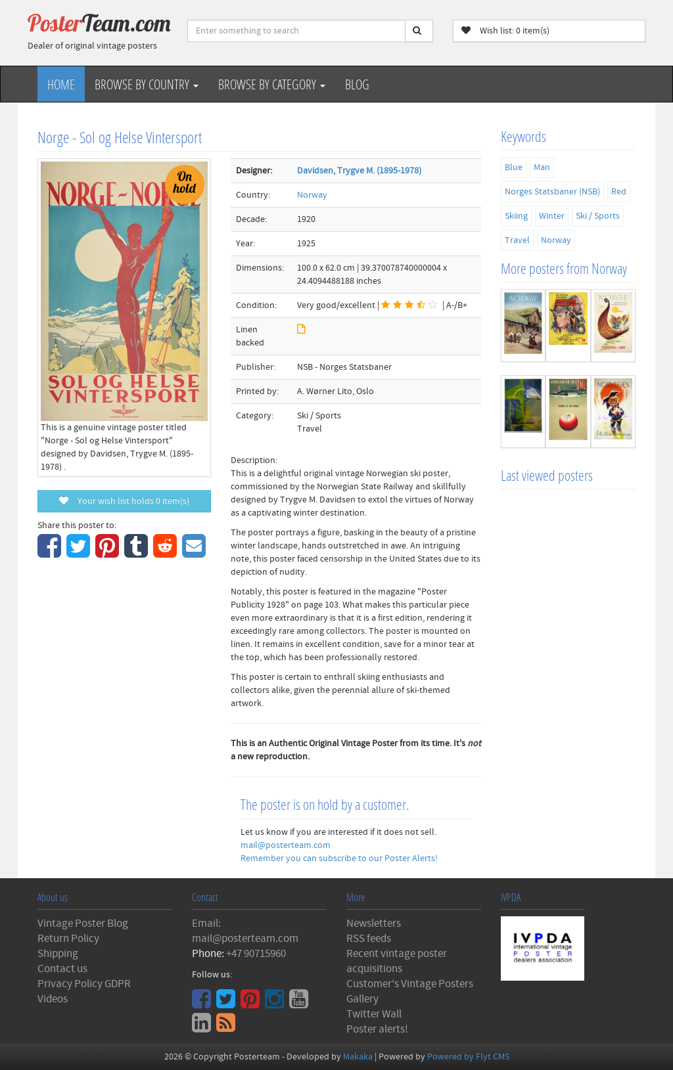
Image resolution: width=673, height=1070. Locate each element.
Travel (517, 240)
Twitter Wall (374, 1014)
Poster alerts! (377, 1029)
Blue (513, 167)
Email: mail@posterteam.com (245, 931)
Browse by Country (146, 84)
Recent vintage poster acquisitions (396, 961)
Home (61, 84)
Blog (357, 84)
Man (542, 167)
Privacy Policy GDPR (84, 984)
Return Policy (68, 938)
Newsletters (373, 923)
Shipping (57, 954)
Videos (52, 999)
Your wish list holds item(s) (124, 501)
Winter (552, 216)
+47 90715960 (256, 954)
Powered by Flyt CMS (468, 1057)
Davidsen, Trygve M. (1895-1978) (359, 171)
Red (618, 192)
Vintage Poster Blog (82, 923)
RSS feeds (368, 938)
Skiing (516, 216)
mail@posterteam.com (286, 845)
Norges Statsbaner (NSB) (552, 192)
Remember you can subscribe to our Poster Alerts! (339, 858)
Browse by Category (271, 84)
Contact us (62, 969)
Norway (312, 195)
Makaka (358, 1057)
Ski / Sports (598, 216)
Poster (99, 23)
